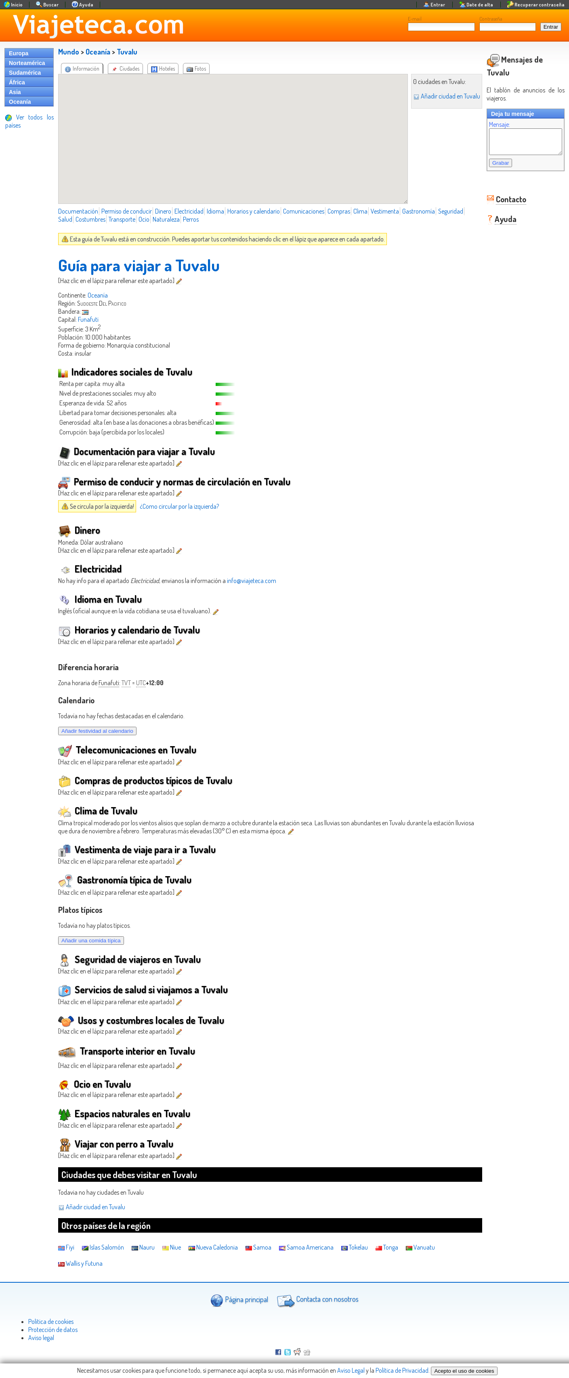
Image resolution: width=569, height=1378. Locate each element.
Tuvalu (127, 51)
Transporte (122, 219)
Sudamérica (25, 72)
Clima (360, 211)
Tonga (387, 1247)
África (17, 82)
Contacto (503, 193)
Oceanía (20, 102)
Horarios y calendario (253, 211)
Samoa (258, 1247)
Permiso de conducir (126, 211)
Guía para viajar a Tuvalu (139, 265)
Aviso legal (41, 1338)
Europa (18, 53)
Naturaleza (166, 219)
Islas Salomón (103, 1247)
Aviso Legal (351, 1370)
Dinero (163, 211)
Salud (65, 219)
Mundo (68, 51)
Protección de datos (53, 1330)
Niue (171, 1247)
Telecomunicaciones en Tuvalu (127, 749)
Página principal (239, 1300)
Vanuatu (420, 1247)
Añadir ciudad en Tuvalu (438, 96)
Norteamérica (27, 63)
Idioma (215, 211)
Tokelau (354, 1247)
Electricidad (189, 211)
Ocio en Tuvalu (94, 1084)
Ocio (144, 219)
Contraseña (490, 18)
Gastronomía (418, 211)
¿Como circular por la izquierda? (179, 506)
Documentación (78, 211)
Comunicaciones (303, 211)
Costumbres (90, 219)
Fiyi (66, 1247)
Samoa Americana (306, 1247)
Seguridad (450, 211)
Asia (15, 92)
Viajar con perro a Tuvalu (115, 1143)
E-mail (415, 18)
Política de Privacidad (402, 1370)
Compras (339, 211)
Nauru (143, 1247)
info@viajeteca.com (251, 581)
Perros (191, 219)
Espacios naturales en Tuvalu (124, 1113)
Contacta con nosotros (317, 1300)
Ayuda (497, 213)
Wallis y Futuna (80, 1263)
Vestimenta (385, 211)
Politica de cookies (50, 1321)
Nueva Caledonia (213, 1247)
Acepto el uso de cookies (464, 1371)
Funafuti (88, 319)
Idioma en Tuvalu (100, 599)
